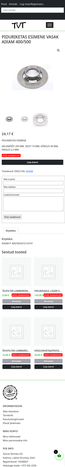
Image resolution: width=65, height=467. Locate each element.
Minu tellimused (11, 436)
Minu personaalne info (15, 440)
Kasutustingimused (13, 419)
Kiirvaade (16, 301)
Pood (4, 4)
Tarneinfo (8, 415)
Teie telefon (33, 188)
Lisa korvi (32, 162)
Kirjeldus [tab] (11, 230)
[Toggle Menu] (49, 25)
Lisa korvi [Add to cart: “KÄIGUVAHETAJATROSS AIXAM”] (48, 366)
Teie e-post (33, 181)
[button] (58, 50)
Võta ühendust (11, 411)
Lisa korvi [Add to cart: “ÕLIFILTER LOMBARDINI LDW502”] (16, 306)
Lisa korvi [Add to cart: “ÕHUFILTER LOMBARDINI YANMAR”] (16, 366)
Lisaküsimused (33, 202)
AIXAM (29, 171)
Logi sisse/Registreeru (31, 4)
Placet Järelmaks (11, 423)
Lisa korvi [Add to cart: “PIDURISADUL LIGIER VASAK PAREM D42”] (48, 306)
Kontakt (13, 4)
